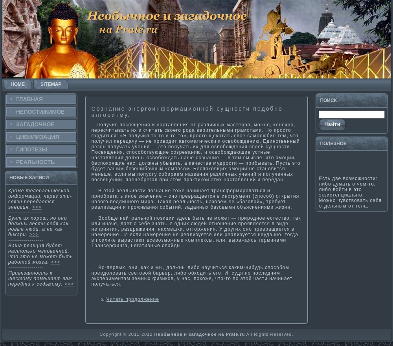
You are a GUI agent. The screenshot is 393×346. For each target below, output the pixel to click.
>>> (37, 207)
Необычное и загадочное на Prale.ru (199, 334)
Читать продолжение (133, 299)
